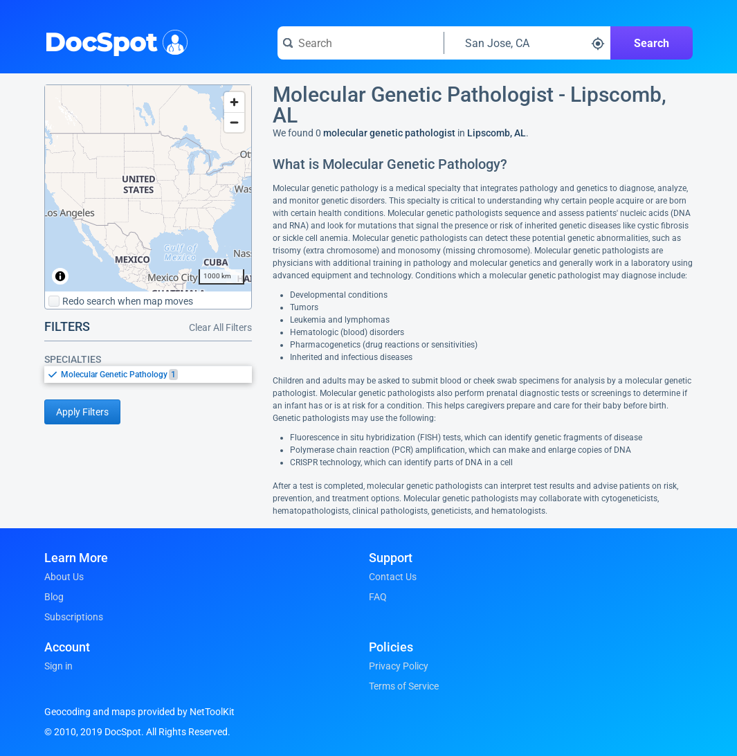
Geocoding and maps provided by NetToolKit (139, 711)
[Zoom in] (234, 102)
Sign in (58, 666)
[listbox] (148, 374)
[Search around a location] (527, 43)
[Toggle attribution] (60, 276)
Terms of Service (404, 686)
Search (651, 43)
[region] (148, 188)
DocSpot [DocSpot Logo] (113, 41)
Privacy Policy (398, 666)
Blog (54, 596)
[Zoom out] (234, 122)
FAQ (378, 596)
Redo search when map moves (120, 301)
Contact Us (393, 576)
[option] (156, 374)
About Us (64, 576)
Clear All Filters (220, 327)
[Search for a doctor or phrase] (360, 43)
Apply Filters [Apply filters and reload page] (82, 411)
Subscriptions (73, 616)
